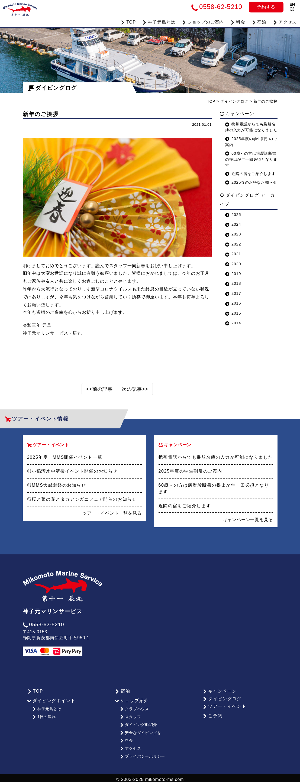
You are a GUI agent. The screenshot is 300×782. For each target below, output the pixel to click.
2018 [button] (233, 283)
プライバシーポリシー (142, 753)
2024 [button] (233, 224)
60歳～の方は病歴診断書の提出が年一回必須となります (251, 159)
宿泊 (259, 21)
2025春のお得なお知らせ (251, 182)
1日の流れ (44, 716)
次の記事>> (135, 389)
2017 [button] (233, 293)
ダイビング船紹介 (138, 723)
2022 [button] (233, 244)
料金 (237, 21)
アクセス (285, 21)
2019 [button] (233, 273)
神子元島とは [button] (158, 21)
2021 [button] (233, 254)
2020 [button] (233, 263)
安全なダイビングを (140, 731)
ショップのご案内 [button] (203, 21)
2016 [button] (233, 303)
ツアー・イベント (224, 706)
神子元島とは (46, 708)
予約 (266, 7)
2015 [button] (233, 313)
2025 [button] (233, 214)
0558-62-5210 (43, 624)
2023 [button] (233, 234)
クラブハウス (134, 708)
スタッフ (130, 716)
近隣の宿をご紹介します (250, 173)
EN (292, 6)
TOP (128, 21)
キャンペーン (219, 691)
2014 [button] (233, 323)
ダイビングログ (52, 88)
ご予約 (212, 715)
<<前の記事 (99, 389)
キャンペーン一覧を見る (248, 519)
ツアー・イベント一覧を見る (111, 512)
